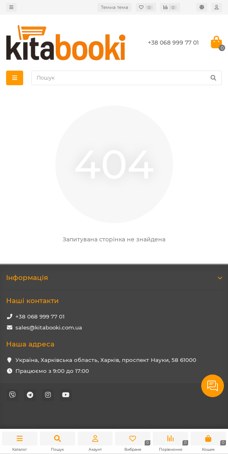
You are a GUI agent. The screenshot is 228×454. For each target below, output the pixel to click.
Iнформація (114, 277)
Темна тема (114, 7)
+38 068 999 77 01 (40, 316)
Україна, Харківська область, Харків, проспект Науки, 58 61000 (105, 360)
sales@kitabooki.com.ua (48, 327)
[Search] (126, 78)
